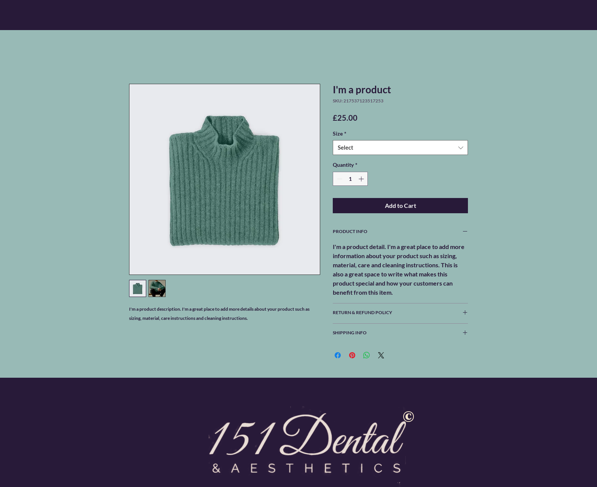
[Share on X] (381, 355)
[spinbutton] (350, 178)
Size (339, 133)
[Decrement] (338, 178)
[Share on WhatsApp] (366, 355)
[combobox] (400, 147)
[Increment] (362, 178)
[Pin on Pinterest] (352, 355)
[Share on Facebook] (337, 355)
